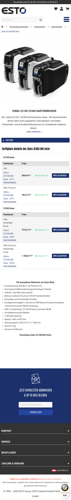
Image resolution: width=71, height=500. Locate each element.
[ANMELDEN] (36, 412)
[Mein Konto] (62, 8)
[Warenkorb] (67, 8)
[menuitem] (15, 19)
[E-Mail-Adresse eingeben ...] (35, 404)
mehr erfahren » (34, 131)
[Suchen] (40, 19)
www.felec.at (62, 470)
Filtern (8, 140)
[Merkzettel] (56, 9)
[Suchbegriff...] (22, 19)
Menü (62, 19)
